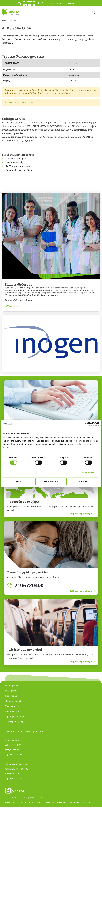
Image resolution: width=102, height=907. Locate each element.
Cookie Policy (38, 902)
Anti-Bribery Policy (61, 902)
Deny (18, 481)
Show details (88, 473)
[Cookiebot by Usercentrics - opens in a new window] (87, 424)
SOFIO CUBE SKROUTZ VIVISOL (19, 102)
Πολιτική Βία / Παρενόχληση (80, 902)
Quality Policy (49, 902)
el (81, 3)
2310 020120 (16, 878)
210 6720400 (16, 854)
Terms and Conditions (25, 902)
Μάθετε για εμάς (12, 405)
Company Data (10, 902)
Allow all (83, 481)
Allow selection (51, 481)
